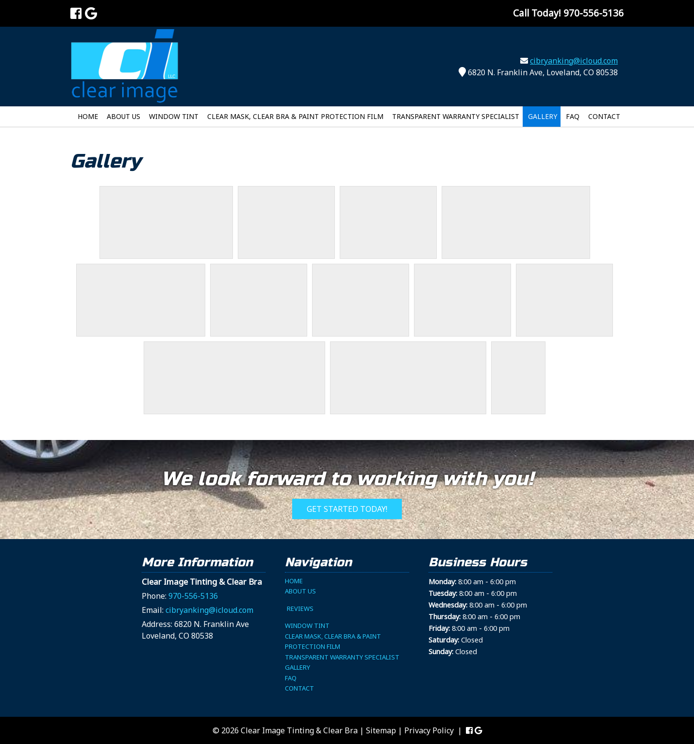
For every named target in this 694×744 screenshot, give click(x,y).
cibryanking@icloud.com (574, 60)
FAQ (572, 116)
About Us (123, 116)
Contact (604, 116)
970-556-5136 (193, 596)
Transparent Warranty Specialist (455, 116)
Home (88, 116)
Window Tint (173, 116)
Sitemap (381, 730)
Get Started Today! (347, 509)
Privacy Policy (429, 730)
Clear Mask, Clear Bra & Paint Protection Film (295, 116)
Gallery (542, 116)
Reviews (300, 608)
